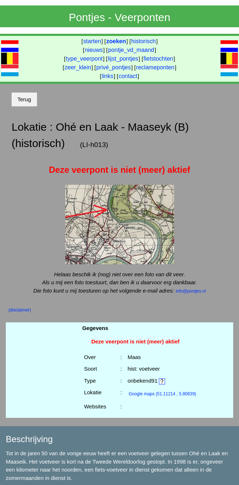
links (107, 76)
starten (92, 41)
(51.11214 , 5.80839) (162, 393)
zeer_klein (78, 67)
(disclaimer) (19, 310)
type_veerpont (84, 59)
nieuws (94, 50)
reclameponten (155, 67)
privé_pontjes (113, 67)
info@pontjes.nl (191, 291)
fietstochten (158, 59)
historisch (143, 41)
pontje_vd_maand (131, 50)
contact (128, 76)
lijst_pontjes (123, 59)
